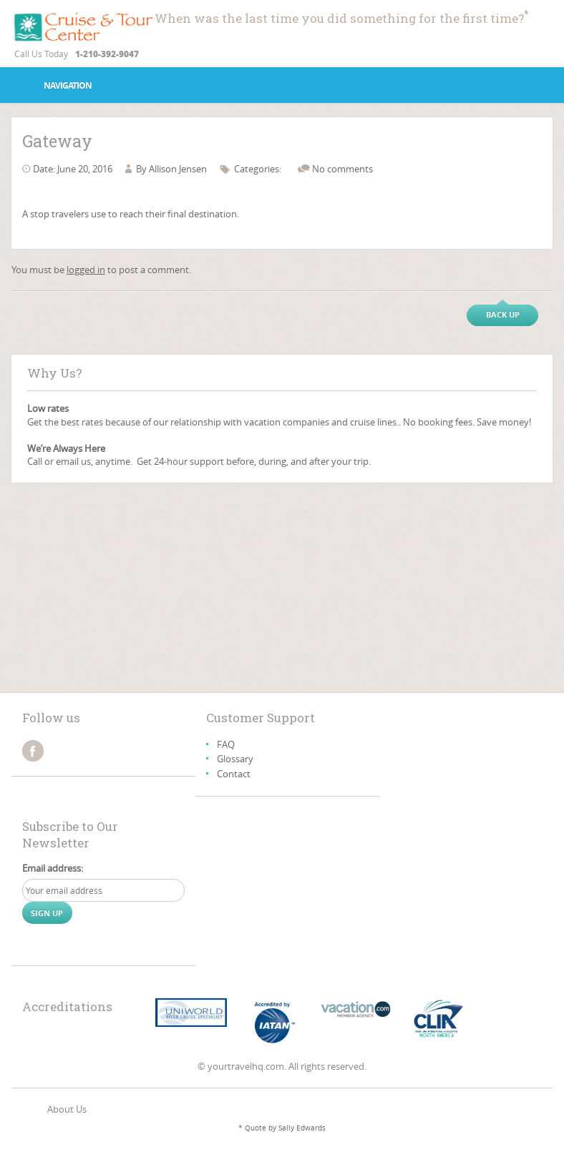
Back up (503, 314)
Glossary (235, 758)
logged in (86, 269)
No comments (342, 168)
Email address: (52, 868)
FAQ (226, 744)
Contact (234, 773)
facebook (33, 751)
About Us (67, 1109)
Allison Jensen (178, 168)
